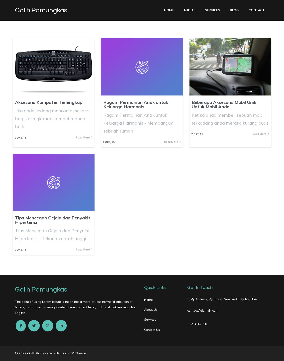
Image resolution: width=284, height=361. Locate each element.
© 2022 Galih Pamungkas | (36, 353)
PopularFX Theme (71, 353)
